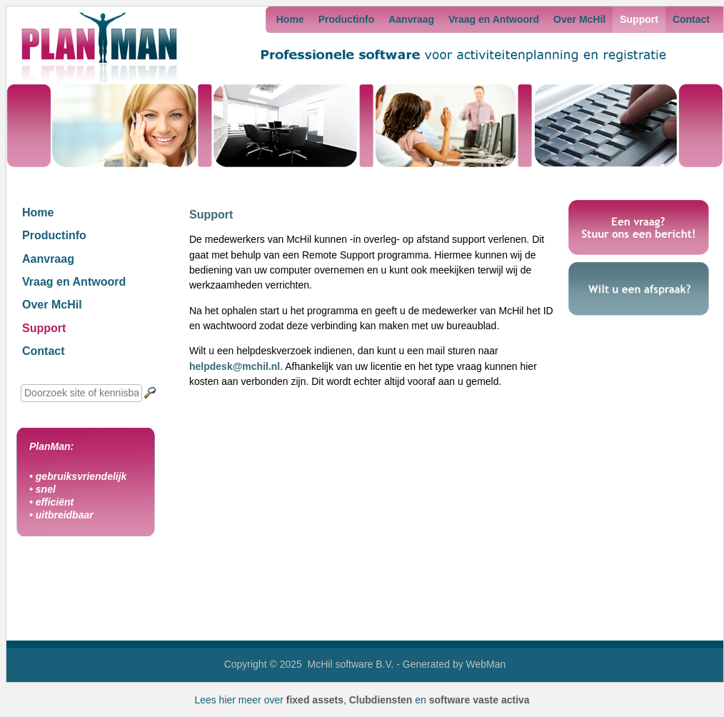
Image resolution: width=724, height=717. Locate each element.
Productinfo (346, 19)
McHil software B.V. (351, 664)
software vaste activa (479, 700)
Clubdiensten (381, 700)
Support (639, 19)
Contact (691, 19)
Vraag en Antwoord (493, 19)
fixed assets (314, 700)
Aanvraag (411, 19)
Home (290, 19)
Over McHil (579, 19)
